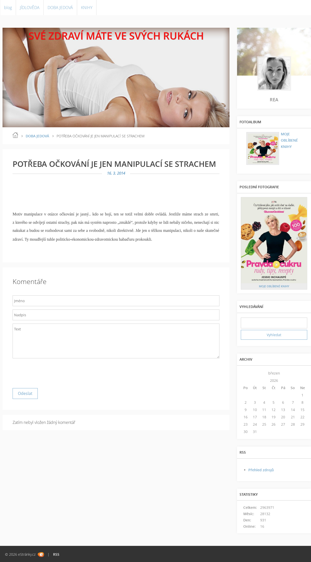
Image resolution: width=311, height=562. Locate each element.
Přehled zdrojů (261, 469)
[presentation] (51, 372)
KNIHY (86, 7)
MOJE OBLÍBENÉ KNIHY (289, 140)
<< (246, 373)
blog (8, 7)
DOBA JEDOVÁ (60, 7)
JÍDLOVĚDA (30, 7)
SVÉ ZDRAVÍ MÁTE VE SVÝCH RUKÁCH (116, 36)
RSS (56, 554)
